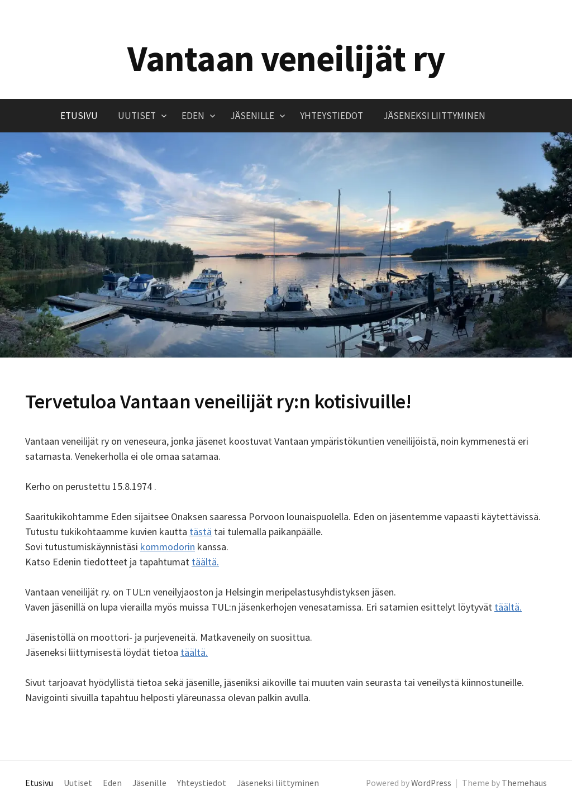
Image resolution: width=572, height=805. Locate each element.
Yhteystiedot (331, 115)
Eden (193, 115)
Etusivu (79, 115)
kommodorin (167, 546)
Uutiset (137, 115)
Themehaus (524, 783)
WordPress (431, 783)
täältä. (205, 561)
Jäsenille (252, 115)
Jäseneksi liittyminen (434, 115)
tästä (200, 531)
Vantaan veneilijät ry (286, 58)
